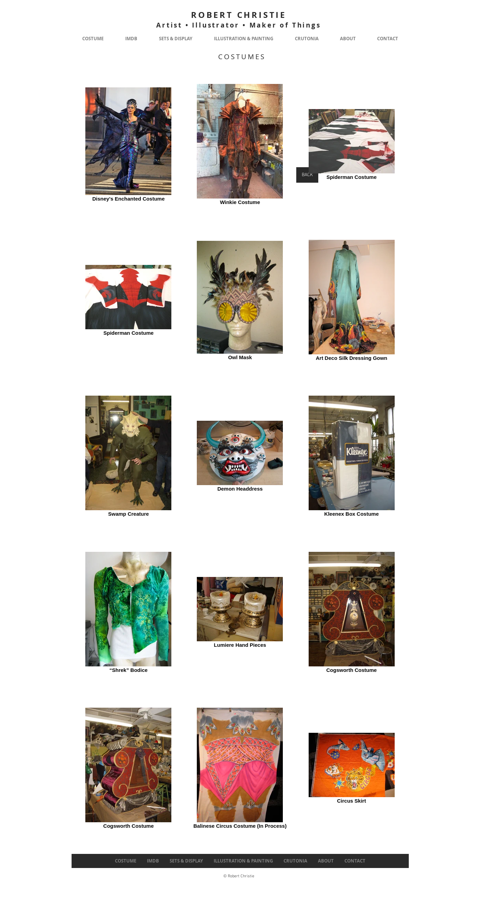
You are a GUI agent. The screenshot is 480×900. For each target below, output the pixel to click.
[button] (93, 38)
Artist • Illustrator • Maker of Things (238, 25)
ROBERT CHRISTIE (238, 15)
